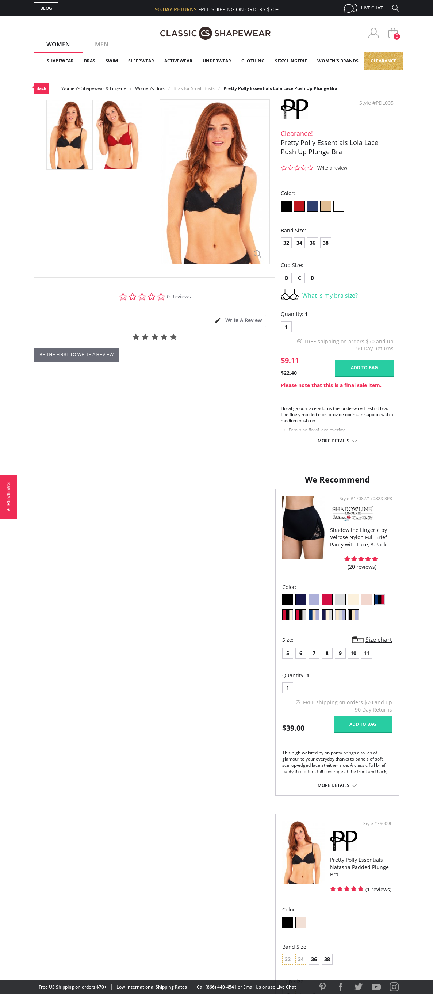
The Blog (265, 897)
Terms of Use (91, 961)
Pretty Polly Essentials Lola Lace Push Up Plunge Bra (280, 88)
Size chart (192, 638)
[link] (330, 946)
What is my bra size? (330, 296)
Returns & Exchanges (186, 909)
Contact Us (173, 921)
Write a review (332, 168)
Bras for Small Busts (194, 88)
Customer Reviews (278, 873)
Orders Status (177, 885)
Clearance (383, 61)
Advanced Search (181, 861)
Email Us (252, 987)
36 (312, 242)
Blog (46, 8)
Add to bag (364, 368)
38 (326, 242)
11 (125, 650)
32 (286, 242)
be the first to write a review (76, 354)
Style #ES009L (375, 506)
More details (333, 441)
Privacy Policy (272, 909)
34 (299, 242)
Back (41, 88)
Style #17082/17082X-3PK (179, 506)
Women (58, 44)
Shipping (168, 897)
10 (112, 650)
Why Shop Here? (274, 861)
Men (101, 44)
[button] (8, 497)
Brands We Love (274, 885)
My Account (174, 873)
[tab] (238, 321)
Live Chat (372, 8)
